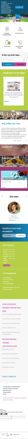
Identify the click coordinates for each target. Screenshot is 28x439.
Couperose (7, 147)
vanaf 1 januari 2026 (6, 181)
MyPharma (16, 397)
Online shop (7, 46)
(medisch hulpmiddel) (13, 97)
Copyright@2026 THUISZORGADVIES (11, 386)
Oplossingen (20, 64)
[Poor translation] (5, 414)
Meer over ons (17, 140)
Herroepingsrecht (7, 392)
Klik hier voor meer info (5, 12)
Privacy (4, 394)
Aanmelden (16, 434)
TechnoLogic (23, 397)
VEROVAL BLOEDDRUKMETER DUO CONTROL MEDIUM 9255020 (13, 94)
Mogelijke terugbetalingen (6, 33)
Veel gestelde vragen (19, 47)
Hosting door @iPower (8, 399)
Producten (8, 64)
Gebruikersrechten (7, 390)
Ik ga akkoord (19, 7)
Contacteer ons (19, 33)
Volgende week (6, 265)
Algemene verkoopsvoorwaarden (10, 388)
